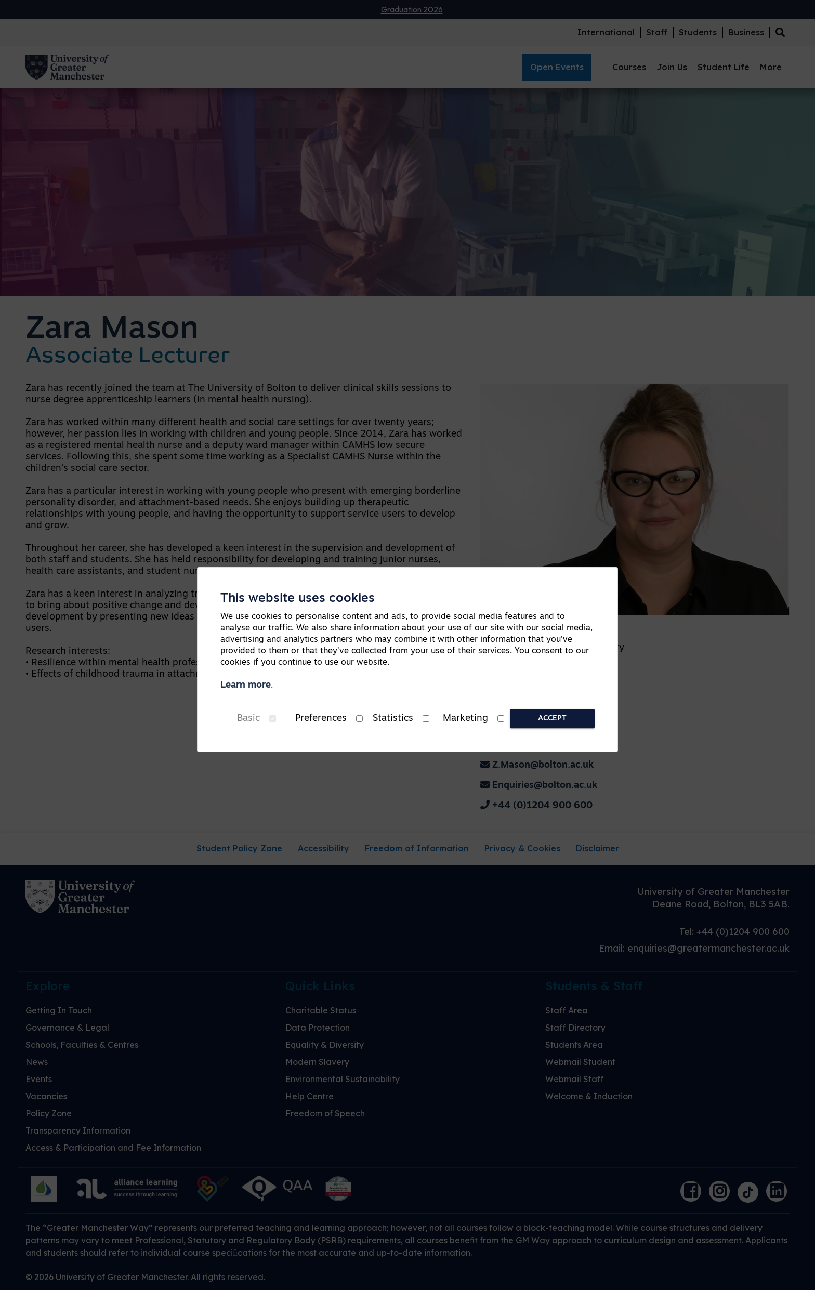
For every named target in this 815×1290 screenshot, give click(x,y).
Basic (248, 718)
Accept (552, 718)
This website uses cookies (297, 599)
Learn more (245, 685)
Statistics (393, 718)
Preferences (321, 718)
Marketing (465, 718)
